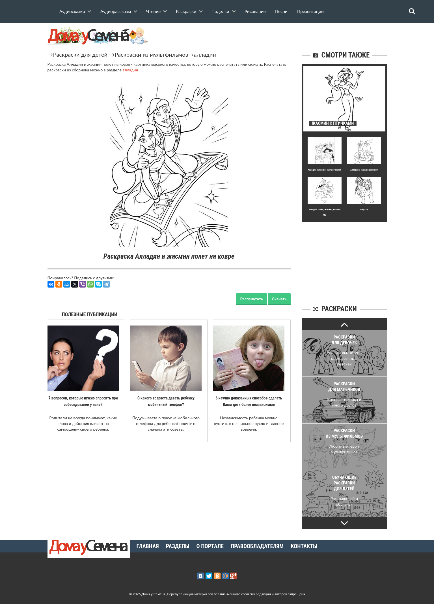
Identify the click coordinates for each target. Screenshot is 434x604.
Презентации (310, 11)
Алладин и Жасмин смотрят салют (324, 170)
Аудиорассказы (115, 11)
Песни (281, 11)
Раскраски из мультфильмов (151, 54)
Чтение (153, 11)
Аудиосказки (72, 11)
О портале (210, 546)
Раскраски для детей (80, 54)
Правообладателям (257, 546)
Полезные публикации (90, 314)
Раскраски (186, 11)
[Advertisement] (344, 257)
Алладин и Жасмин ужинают (364, 170)
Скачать (279, 298)
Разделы (177, 546)
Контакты (304, 546)
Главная (148, 546)
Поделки (220, 11)
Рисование (255, 11)
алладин (205, 54)
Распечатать (251, 298)
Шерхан (364, 209)
